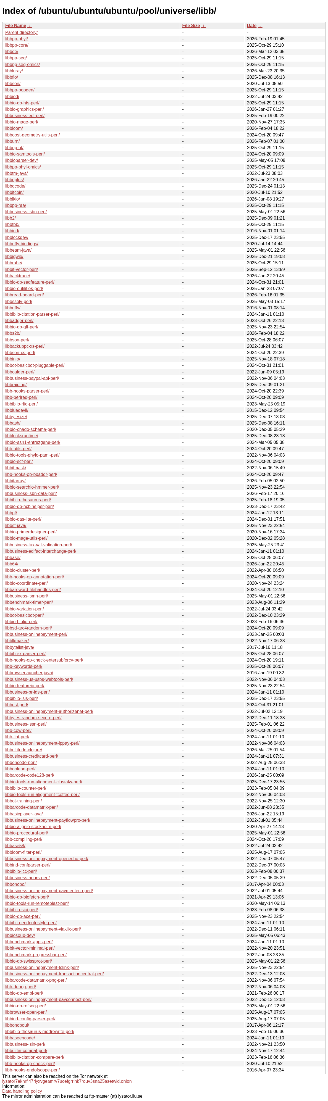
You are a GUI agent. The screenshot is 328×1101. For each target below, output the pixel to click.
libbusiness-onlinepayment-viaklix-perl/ (43, 929)
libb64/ (11, 564)
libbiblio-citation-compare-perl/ (34, 1057)
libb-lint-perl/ (17, 736)
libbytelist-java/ (19, 647)
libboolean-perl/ (20, 769)
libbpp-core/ (16, 45)
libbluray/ (14, 71)
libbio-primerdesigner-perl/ (31, 532)
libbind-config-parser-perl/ (30, 1018)
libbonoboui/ (17, 1025)
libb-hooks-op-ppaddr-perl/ (31, 474)
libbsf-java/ (15, 525)
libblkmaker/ (17, 640)
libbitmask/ (15, 467)
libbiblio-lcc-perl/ (21, 871)
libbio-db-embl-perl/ (24, 993)
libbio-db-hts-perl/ (22, 103)
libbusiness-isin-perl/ (25, 1044)
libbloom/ (14, 128)
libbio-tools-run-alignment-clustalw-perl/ (43, 781)
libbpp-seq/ (16, 58)
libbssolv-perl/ (18, 301)
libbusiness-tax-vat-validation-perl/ (38, 544)
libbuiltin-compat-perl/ (26, 1050)
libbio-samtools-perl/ (25, 154)
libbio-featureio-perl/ (24, 685)
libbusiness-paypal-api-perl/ (32, 378)
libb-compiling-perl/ (23, 839)
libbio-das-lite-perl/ (23, 519)
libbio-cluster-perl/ (22, 570)
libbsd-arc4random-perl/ (28, 628)
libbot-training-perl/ (23, 801)
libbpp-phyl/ (16, 38)
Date (252, 25)
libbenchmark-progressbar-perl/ (36, 954)
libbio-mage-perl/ (21, 122)
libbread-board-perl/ (24, 295)
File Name (15, 25)
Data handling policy (22, 1091)
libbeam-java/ (18, 250)
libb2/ (10, 218)
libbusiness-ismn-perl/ (26, 596)
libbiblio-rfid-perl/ (21, 404)
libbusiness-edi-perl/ (24, 115)
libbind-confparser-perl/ (28, 865)
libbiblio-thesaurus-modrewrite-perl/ (39, 1031)
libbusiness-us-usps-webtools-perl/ (39, 679)
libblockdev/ (16, 237)
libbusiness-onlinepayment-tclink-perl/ (42, 967)
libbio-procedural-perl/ (26, 833)
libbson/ (12, 83)
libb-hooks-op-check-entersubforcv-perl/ (44, 660)
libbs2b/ (12, 333)
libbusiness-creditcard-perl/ (31, 756)
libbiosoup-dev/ (20, 935)
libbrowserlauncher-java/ (29, 672)
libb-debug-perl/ (20, 986)
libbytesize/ (16, 416)
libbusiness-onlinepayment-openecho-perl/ (46, 858)
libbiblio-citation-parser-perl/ (32, 314)
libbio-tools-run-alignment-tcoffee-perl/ (42, 794)
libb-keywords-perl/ (23, 666)
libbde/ (11, 51)
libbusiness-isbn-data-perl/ (31, 493)
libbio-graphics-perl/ (24, 109)
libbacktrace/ (17, 275)
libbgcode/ (15, 186)
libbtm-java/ (16, 173)
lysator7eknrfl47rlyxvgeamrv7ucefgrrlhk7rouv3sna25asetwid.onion (67, 1081)
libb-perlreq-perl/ (21, 397)
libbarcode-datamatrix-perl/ (31, 807)
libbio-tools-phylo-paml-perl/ (32, 455)
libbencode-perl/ (21, 762)
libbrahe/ (13, 262)
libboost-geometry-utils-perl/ (32, 135)
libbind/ (12, 230)
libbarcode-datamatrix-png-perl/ (36, 980)
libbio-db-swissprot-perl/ (28, 961)
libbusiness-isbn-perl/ (26, 211)
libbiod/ (12, 96)
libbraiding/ (16, 384)
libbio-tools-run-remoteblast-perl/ (37, 903)
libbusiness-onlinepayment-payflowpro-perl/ (47, 820)
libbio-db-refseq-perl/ (25, 1005)
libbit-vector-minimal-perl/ (30, 948)
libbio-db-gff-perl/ (21, 327)
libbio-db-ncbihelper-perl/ (29, 506)
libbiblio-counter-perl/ (25, 788)
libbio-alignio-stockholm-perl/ (33, 826)
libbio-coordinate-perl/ (26, 583)
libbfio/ (11, 77)
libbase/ (12, 557)
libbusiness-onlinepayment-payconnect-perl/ (48, 999)
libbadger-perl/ (19, 320)
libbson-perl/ (17, 340)
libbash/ (12, 423)
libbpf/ (11, 512)
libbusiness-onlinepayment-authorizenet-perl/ (49, 711)
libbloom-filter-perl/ (23, 852)
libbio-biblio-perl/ (21, 621)
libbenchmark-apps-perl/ (29, 941)
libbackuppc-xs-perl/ (24, 346)
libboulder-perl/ (20, 372)
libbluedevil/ (16, 410)
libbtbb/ (12, 224)
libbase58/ (15, 845)
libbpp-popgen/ (20, 90)
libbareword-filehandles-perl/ (33, 589)
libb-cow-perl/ (18, 730)
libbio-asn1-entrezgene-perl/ (32, 442)
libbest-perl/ (16, 704)
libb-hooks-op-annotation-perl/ (34, 577)
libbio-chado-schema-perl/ (30, 429)
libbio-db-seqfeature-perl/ (29, 282)
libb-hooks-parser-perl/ (27, 391)
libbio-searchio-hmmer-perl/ (32, 487)
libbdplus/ (14, 179)
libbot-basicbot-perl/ (24, 615)
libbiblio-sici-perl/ (21, 909)
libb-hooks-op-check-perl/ (30, 1063)
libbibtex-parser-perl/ (25, 653)
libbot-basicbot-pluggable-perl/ (34, 365)
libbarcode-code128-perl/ (29, 775)
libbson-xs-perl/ (20, 352)
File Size (191, 25)
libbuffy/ (12, 307)
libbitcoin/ (14, 192)
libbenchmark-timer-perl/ (29, 602)
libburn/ (12, 141)
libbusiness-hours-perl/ (27, 877)
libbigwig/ (14, 256)
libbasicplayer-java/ (24, 814)
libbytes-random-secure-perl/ (33, 717)
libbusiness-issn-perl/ (25, 724)
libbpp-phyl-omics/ (23, 167)
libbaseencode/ (20, 1038)
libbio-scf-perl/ (19, 461)
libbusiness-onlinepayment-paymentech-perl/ (49, 890)
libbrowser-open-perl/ (26, 1012)
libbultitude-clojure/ (23, 749)
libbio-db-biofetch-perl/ (27, 897)
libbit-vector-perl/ (21, 269)
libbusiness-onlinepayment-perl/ (36, 634)
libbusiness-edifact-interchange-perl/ (40, 551)
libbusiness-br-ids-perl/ (27, 692)
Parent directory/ (21, 32)
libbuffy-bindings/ (21, 243)
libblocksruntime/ (21, 435)
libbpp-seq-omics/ (22, 64)
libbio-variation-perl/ (24, 609)
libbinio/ (12, 359)
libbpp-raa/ (15, 205)
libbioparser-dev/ (21, 160)
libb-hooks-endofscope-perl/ (32, 1070)
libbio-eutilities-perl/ (24, 288)
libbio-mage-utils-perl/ (26, 538)
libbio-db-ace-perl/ (23, 916)
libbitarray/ (15, 480)
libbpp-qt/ (14, 147)
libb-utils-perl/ (18, 448)
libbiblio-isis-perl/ (21, 698)
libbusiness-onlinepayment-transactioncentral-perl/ (54, 973)
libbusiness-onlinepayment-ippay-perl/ (42, 743)
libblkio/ (12, 199)
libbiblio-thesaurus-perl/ (28, 499)
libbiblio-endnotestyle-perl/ (31, 922)
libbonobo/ (15, 884)
